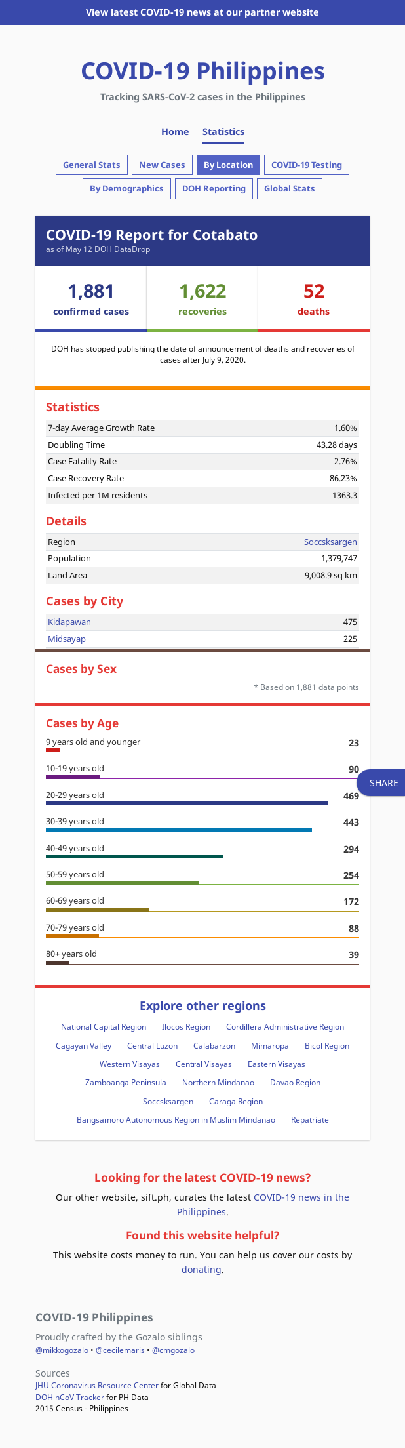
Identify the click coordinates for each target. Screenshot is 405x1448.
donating (202, 1269)
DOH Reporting (214, 188)
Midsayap (67, 639)
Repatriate (310, 1119)
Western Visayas (130, 1064)
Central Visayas (204, 1064)
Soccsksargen (330, 542)
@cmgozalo (173, 1350)
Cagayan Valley (83, 1045)
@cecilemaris (120, 1350)
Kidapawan (69, 622)
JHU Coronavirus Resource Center (97, 1385)
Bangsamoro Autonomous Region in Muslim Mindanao (176, 1119)
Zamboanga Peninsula (125, 1082)
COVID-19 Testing (306, 165)
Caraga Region (236, 1101)
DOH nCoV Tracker (69, 1397)
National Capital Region (103, 1026)
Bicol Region (327, 1045)
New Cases (162, 165)
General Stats (92, 165)
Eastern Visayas (276, 1064)
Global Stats (289, 188)
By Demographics (127, 188)
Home (175, 131)
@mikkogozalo (61, 1350)
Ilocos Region (186, 1026)
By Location (228, 165)
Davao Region (295, 1082)
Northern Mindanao (218, 1082)
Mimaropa (270, 1045)
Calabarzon (214, 1045)
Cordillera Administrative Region (285, 1026)
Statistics (223, 131)
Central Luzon (152, 1045)
